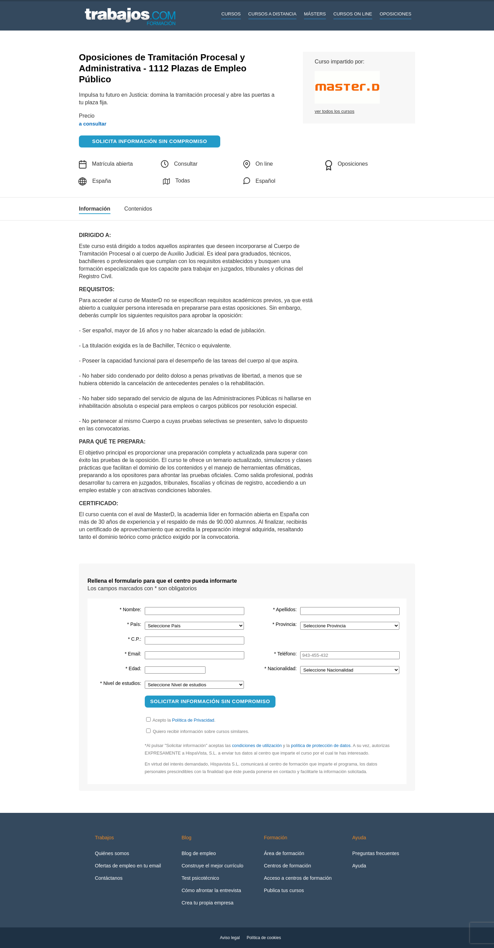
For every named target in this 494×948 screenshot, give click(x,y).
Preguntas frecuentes (375, 853)
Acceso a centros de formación (298, 878)
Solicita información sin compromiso (149, 141)
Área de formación (284, 853)
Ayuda (359, 865)
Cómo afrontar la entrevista (211, 890)
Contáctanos (108, 878)
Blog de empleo (198, 853)
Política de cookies (264, 937)
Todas (176, 181)
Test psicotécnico (200, 878)
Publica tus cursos (284, 890)
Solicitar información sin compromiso (210, 701)
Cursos (230, 13)
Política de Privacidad (193, 720)
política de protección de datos (321, 745)
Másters (315, 13)
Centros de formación (287, 865)
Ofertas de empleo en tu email (128, 865)
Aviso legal (230, 937)
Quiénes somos (112, 853)
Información (94, 209)
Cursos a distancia (272, 13)
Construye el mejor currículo (212, 865)
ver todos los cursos (334, 111)
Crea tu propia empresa (207, 902)
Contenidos (138, 209)
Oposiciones (395, 13)
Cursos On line (352, 13)
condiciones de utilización (257, 745)
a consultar (92, 124)
